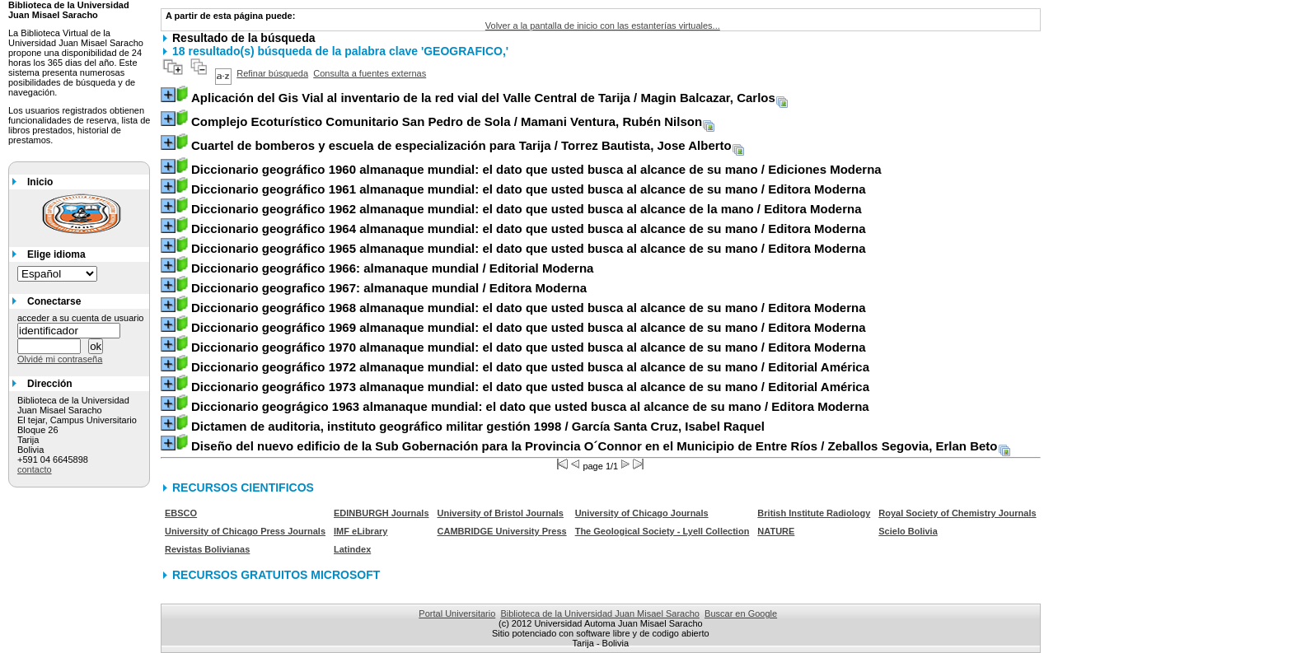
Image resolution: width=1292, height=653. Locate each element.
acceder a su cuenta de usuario (80, 318)
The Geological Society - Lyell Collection (662, 531)
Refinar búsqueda (272, 73)
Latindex (352, 549)
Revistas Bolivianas (207, 549)
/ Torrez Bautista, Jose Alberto (461, 145)
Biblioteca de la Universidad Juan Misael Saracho (600, 613)
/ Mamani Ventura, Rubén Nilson (446, 121)
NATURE (775, 531)
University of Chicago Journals (642, 513)
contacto (34, 469)
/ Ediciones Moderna (536, 169)
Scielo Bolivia (908, 531)
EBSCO (181, 513)
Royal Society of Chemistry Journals (957, 513)
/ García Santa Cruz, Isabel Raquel (478, 426)
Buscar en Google (741, 613)
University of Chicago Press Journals (245, 531)
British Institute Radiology (813, 513)
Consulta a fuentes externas (369, 73)
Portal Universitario (457, 613)
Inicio (40, 182)
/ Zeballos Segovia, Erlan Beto (594, 446)
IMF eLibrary (360, 531)
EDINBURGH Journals (381, 513)
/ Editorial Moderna (392, 268)
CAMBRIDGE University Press (502, 531)
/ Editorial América (530, 367)
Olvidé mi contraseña (59, 359)
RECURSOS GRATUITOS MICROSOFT (276, 574)
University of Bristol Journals (501, 513)
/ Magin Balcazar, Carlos (483, 98)
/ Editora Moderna (528, 189)
